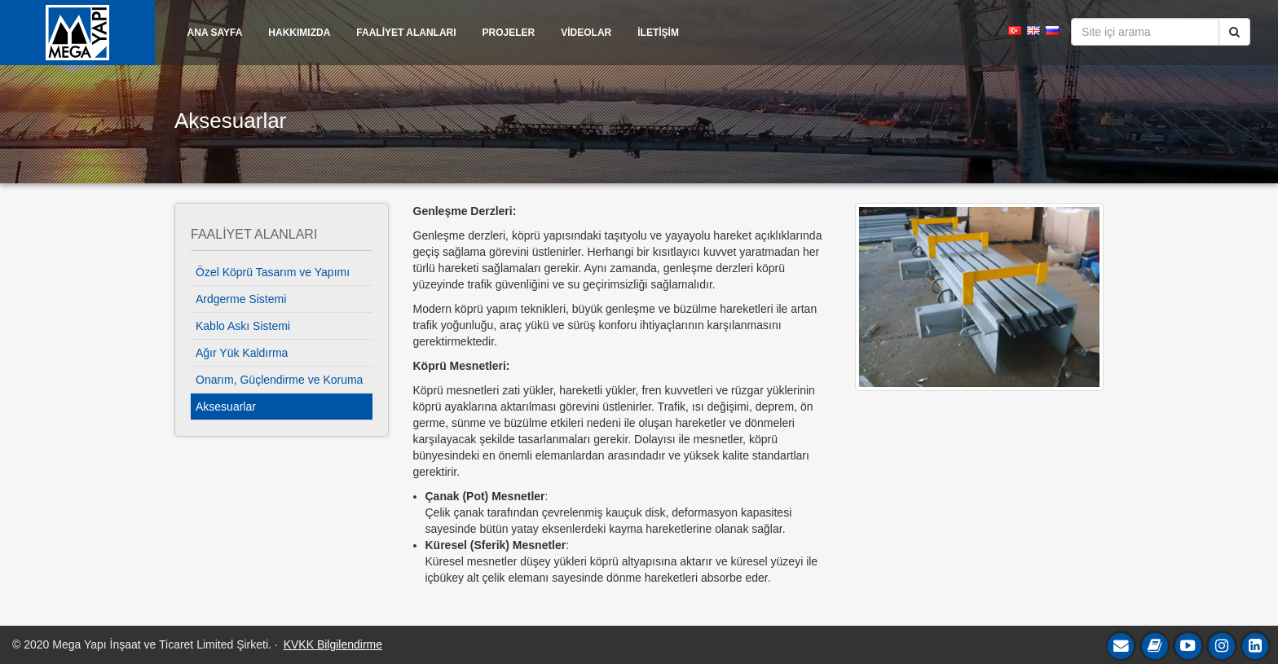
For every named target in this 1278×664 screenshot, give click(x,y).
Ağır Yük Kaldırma (242, 352)
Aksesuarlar (226, 406)
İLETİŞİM (658, 32)
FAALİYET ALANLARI (406, 32)
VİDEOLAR (586, 32)
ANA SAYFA (215, 32)
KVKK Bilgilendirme (333, 644)
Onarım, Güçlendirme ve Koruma (279, 379)
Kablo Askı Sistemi (243, 325)
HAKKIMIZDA (299, 32)
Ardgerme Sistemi (241, 299)
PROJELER (509, 32)
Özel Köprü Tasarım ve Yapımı (273, 272)
